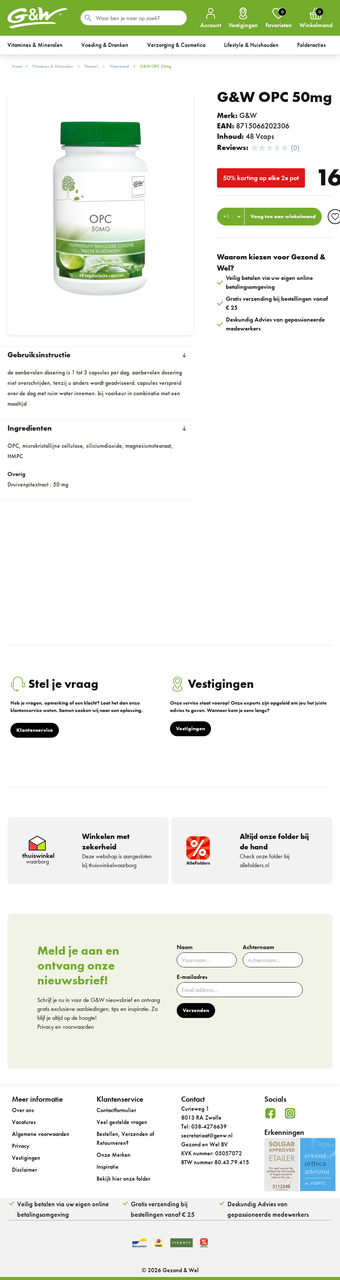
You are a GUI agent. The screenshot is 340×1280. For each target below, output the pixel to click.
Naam (185, 947)
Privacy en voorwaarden (65, 1027)
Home (17, 66)
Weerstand (119, 66)
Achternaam (258, 947)
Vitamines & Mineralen (52, 66)
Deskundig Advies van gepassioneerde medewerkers (268, 1209)
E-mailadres (192, 977)
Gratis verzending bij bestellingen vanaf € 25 (163, 1209)
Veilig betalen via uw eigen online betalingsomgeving (63, 1209)
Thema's (91, 66)
